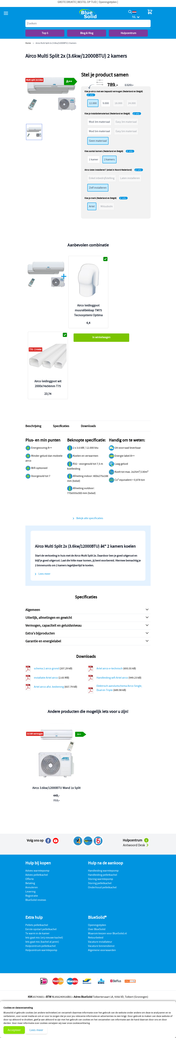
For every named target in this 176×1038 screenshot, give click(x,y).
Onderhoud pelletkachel (102, 887)
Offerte (29, 879)
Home (28, 43)
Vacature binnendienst (101, 946)
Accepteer (14, 1030)
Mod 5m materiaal (99, 131)
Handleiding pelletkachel (102, 875)
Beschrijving (33, 426)
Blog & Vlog (86, 33)
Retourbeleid (95, 937)
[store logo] (88, 13)
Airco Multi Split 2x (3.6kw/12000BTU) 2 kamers (56, 43)
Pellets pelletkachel (36, 925)
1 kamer (93, 159)
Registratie (31, 896)
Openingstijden (108, 2)
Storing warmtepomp (100, 879)
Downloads (88, 426)
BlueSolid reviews (35, 900)
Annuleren (31, 887)
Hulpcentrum (128, 33)
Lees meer (36, 1030)
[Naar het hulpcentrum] (146, 840)
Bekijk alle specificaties (89, 518)
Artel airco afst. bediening (49, 687)
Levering (30, 891)
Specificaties (61, 426)
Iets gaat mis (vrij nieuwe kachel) (44, 937)
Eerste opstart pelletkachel (41, 929)
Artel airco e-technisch (110, 668)
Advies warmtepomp (37, 870)
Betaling (30, 883)
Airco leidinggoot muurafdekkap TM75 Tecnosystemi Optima (88, 310)
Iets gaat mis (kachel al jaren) (42, 942)
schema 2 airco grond (46, 668)
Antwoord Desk (136, 845)
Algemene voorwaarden (102, 950)
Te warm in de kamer (37, 933)
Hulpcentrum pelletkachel (40, 946)
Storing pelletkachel (99, 883)
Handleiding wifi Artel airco (113, 677)
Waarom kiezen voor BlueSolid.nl (107, 933)
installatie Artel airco (46, 677)
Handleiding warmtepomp (103, 870)
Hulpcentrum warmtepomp (41, 950)
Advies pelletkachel (36, 875)
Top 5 (45, 33)
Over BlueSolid (96, 929)
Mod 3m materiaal (99, 122)
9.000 (106, 103)
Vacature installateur (100, 942)
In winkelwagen (101, 337)
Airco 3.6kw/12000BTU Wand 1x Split (56, 788)
